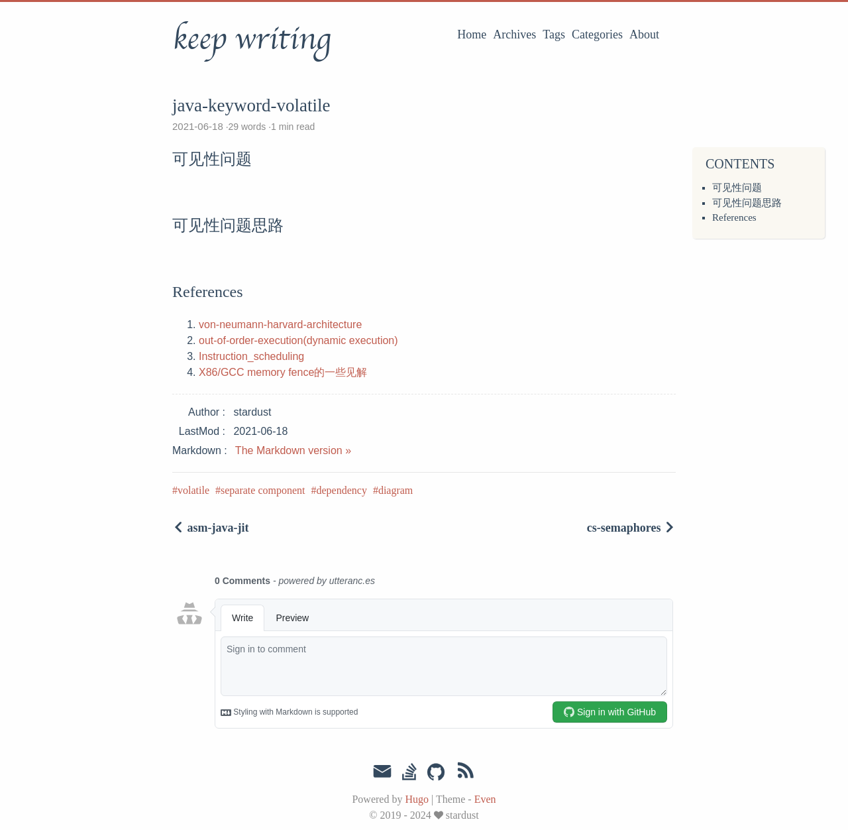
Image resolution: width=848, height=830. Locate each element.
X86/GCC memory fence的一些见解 (283, 372)
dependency (341, 490)
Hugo (417, 799)
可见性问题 (737, 187)
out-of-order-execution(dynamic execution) (298, 340)
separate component (263, 490)
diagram (395, 490)
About (644, 34)
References (734, 217)
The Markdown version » (293, 450)
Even (485, 799)
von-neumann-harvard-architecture (280, 324)
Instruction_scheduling (251, 356)
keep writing (251, 39)
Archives (514, 34)
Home (471, 34)
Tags (554, 34)
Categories (597, 34)
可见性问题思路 (747, 203)
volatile (193, 490)
